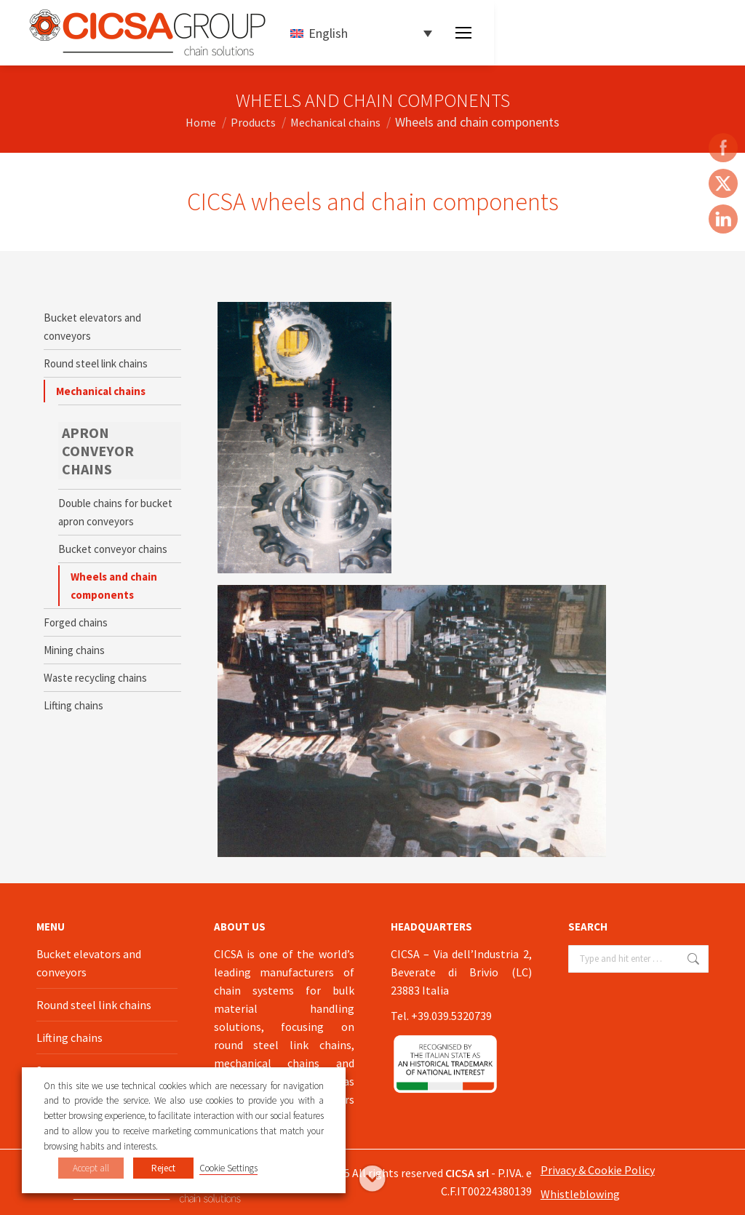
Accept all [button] (91, 1168)
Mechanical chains (101, 391)
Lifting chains (73, 705)
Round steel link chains (96, 363)
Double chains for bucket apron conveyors (115, 512)
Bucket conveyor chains (112, 549)
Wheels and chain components (114, 586)
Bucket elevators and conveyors (92, 327)
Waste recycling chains (95, 678)
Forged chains (76, 622)
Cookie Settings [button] (228, 1168)
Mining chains (74, 650)
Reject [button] (163, 1168)
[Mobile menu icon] (463, 32)
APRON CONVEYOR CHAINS (98, 450)
